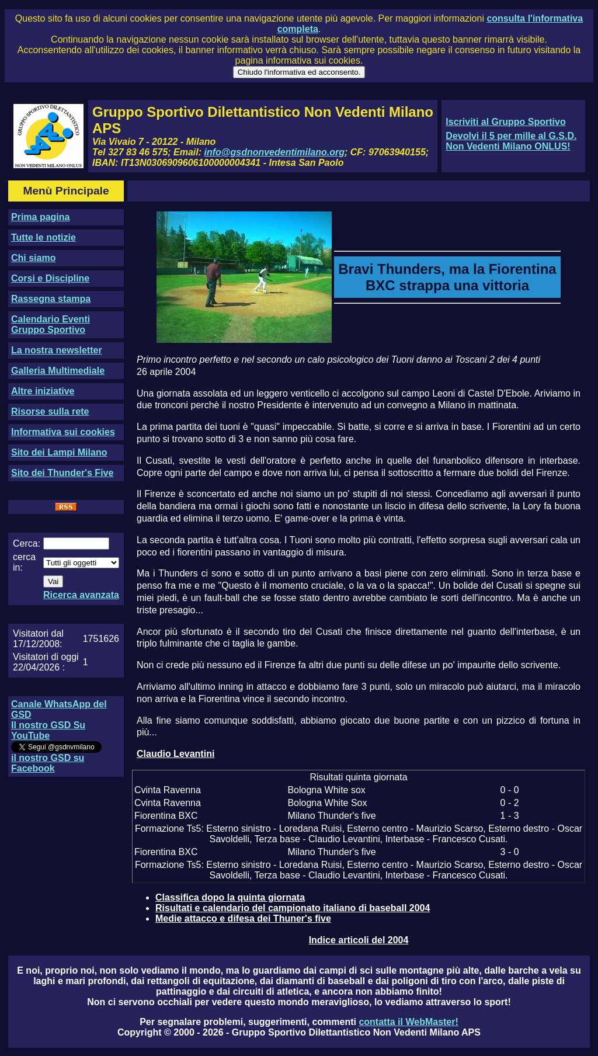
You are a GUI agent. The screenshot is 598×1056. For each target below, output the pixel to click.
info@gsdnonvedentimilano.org (274, 152)
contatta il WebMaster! (408, 1022)
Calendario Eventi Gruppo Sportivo (50, 324)
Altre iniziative (42, 391)
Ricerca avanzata (81, 595)
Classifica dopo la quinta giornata (230, 897)
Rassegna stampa (51, 299)
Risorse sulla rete (50, 411)
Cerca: (26, 543)
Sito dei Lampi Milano (59, 452)
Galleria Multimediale (58, 371)
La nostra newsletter (56, 350)
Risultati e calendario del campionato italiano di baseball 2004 (292, 908)
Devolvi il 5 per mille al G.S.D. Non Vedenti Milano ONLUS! (511, 141)
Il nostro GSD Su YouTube (48, 730)
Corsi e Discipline (50, 278)
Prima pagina (40, 217)
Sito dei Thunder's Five (62, 473)
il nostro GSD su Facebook (47, 763)
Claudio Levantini (175, 754)
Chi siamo (33, 258)
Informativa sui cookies (63, 432)
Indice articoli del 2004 (359, 940)
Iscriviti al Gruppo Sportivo (505, 122)
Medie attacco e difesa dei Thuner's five (243, 918)
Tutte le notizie (43, 237)
